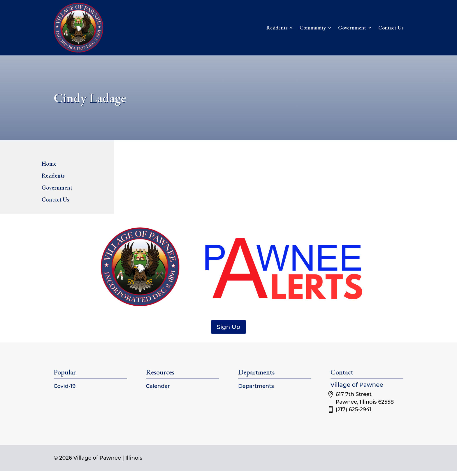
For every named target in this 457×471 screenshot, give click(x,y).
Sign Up (228, 326)
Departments (256, 386)
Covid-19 (64, 386)
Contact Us (390, 27)
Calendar (158, 386)
